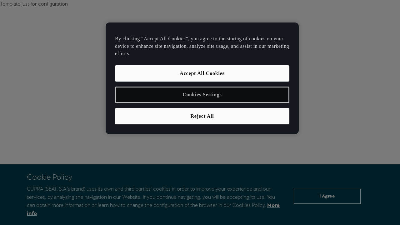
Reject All (202, 116)
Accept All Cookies (202, 73)
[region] (202, 78)
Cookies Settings (202, 94)
